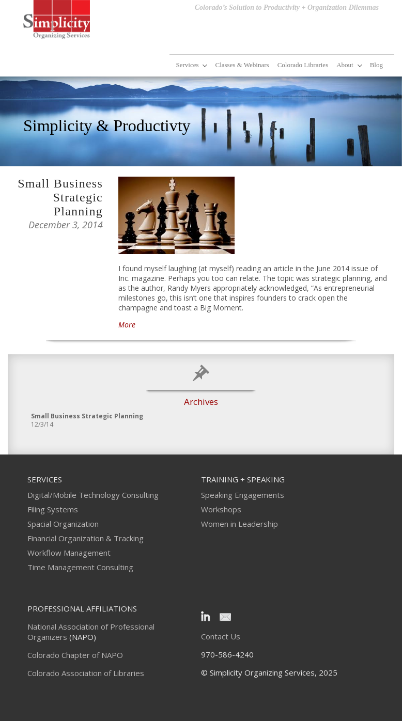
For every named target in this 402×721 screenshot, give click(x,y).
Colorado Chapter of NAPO (75, 655)
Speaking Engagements (242, 495)
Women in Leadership (239, 524)
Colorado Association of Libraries (85, 673)
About (344, 65)
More (126, 325)
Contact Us (220, 636)
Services (187, 65)
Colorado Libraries (303, 65)
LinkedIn (207, 616)
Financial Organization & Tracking (85, 538)
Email (225, 616)
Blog (376, 65)
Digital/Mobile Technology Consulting (93, 495)
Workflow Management (69, 552)
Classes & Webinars (242, 65)
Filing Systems (52, 509)
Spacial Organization (63, 524)
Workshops (221, 509)
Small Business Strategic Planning (60, 197)
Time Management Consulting (80, 567)
